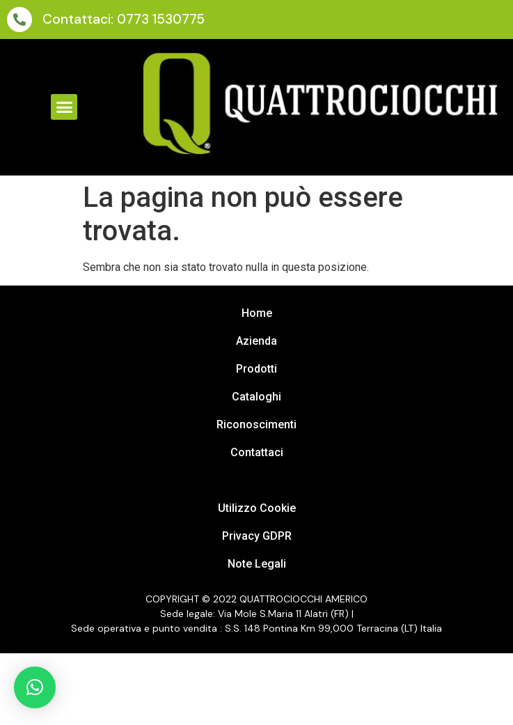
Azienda (256, 341)
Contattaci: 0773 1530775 (123, 19)
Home (257, 313)
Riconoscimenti (256, 424)
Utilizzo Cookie (257, 508)
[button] (64, 107)
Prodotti (256, 368)
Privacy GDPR (257, 536)
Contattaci (256, 452)
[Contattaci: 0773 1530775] (19, 19)
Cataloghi (256, 396)
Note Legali (257, 563)
